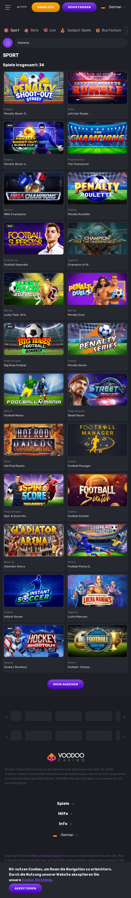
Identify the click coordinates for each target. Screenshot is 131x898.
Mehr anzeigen (65, 684)
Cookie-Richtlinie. (37, 880)
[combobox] (113, 7)
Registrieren (79, 7)
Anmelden (45, 7)
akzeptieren (25, 888)
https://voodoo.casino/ (46, 855)
